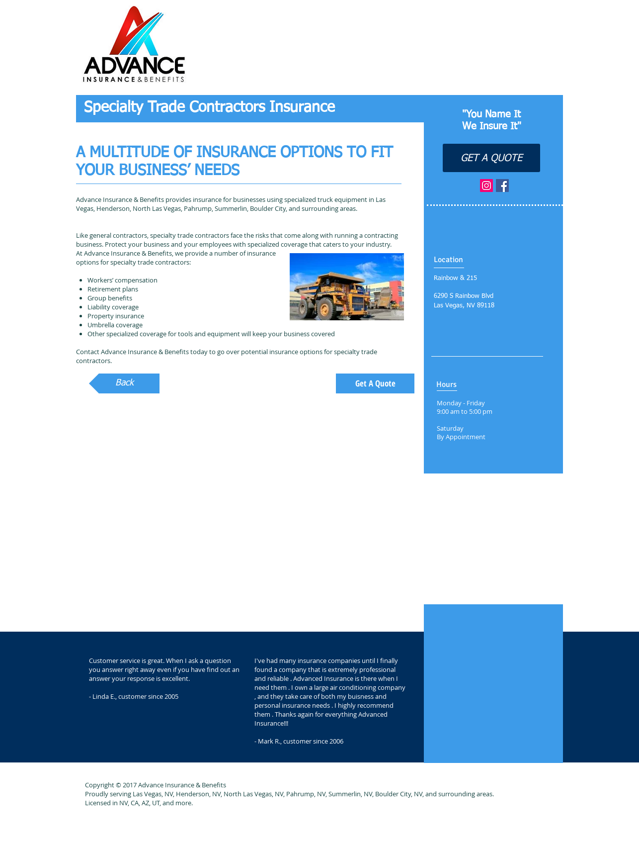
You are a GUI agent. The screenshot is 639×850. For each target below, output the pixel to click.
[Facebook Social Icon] (502, 185)
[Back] (124, 383)
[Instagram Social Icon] (486, 185)
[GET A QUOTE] (491, 158)
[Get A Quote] (375, 383)
